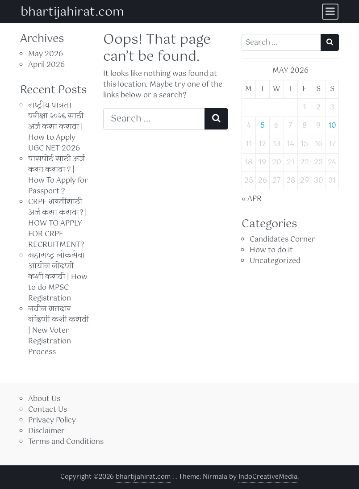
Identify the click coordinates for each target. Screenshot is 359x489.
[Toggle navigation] (330, 12)
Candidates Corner (282, 240)
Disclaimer (46, 431)
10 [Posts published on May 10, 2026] (332, 126)
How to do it (271, 250)
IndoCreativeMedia (267, 477)
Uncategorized (275, 261)
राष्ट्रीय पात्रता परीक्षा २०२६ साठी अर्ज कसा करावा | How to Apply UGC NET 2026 (55, 127)
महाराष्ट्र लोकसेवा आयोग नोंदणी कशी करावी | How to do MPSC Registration (58, 277)
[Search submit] (216, 119)
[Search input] (154, 119)
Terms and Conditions (66, 442)
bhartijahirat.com (72, 12)
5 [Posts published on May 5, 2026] (262, 126)
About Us (44, 399)
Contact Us (47, 410)
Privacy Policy (52, 420)
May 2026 (45, 54)
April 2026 (46, 65)
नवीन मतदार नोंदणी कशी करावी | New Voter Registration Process (58, 330)
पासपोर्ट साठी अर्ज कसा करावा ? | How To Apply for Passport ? (58, 175)
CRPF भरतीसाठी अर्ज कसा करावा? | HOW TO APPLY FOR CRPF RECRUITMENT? (57, 223)
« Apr (252, 199)
